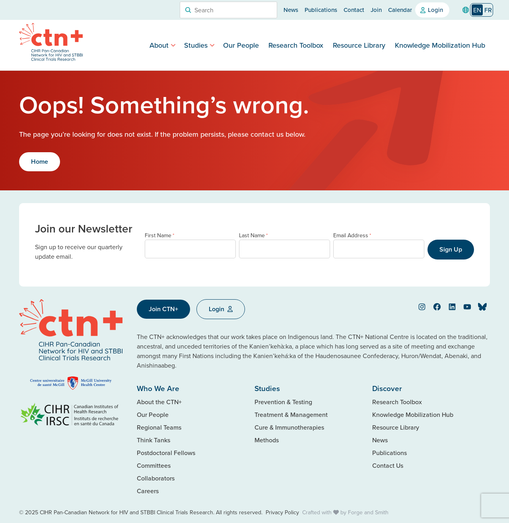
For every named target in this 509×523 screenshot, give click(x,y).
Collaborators (156, 478)
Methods (266, 440)
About (159, 45)
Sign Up (450, 249)
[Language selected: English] (481, 10)
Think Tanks (153, 440)
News (291, 10)
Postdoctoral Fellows (166, 452)
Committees (154, 465)
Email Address (352, 235)
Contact (354, 10)
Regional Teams (159, 427)
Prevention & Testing (283, 401)
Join (376, 10)
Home (39, 161)
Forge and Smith (368, 512)
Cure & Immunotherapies (289, 427)
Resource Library (359, 45)
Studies (196, 45)
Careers (148, 490)
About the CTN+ (159, 401)
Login (435, 10)
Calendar (400, 10)
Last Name (253, 235)
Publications (321, 10)
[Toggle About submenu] (173, 45)
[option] (488, 10)
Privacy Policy (282, 512)
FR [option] (488, 10)
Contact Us (387, 465)
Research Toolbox (295, 45)
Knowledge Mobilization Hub (440, 45)
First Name (159, 235)
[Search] (188, 10)
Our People (241, 45)
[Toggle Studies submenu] (212, 45)
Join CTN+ (163, 309)
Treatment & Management (291, 414)
